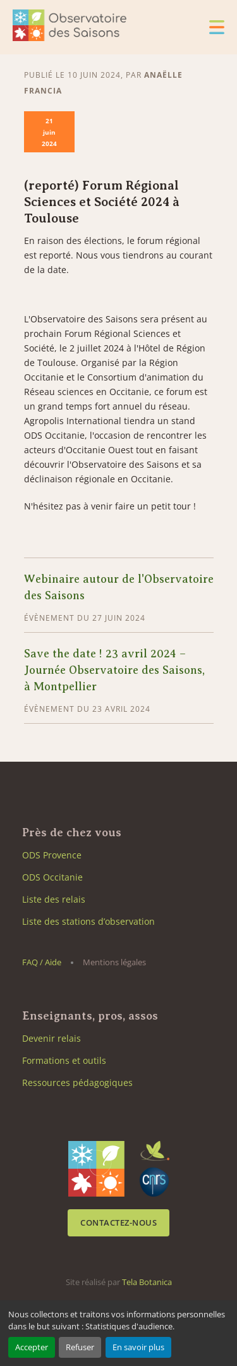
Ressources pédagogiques (77, 1082)
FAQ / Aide (41, 962)
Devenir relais (51, 1038)
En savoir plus (138, 1347)
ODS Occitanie (52, 877)
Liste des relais (53, 899)
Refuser (80, 1347)
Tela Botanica (147, 1282)
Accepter (31, 1347)
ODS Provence (52, 855)
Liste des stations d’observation (88, 921)
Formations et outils (64, 1060)
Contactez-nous (118, 1222)
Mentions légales (114, 962)
